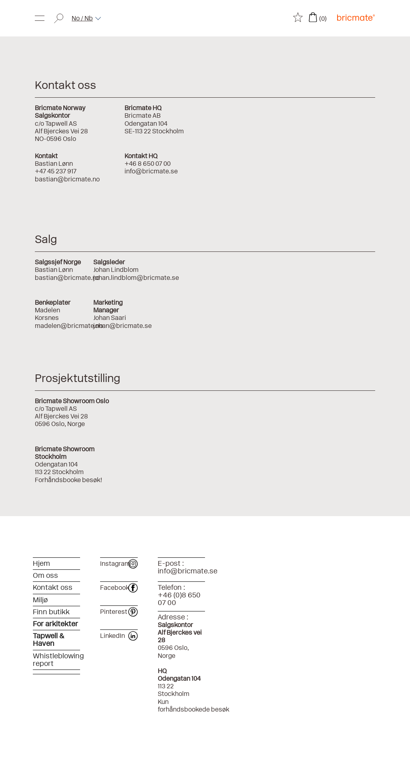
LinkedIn (118, 635)
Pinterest (118, 611)
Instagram (118, 563)
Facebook (118, 587)
